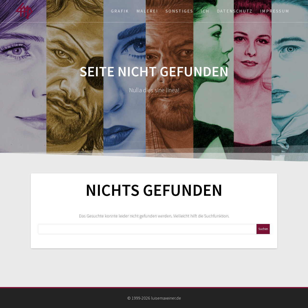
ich (205, 11)
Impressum (274, 11)
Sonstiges (179, 11)
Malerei (147, 11)
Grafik (120, 11)
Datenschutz (235, 11)
